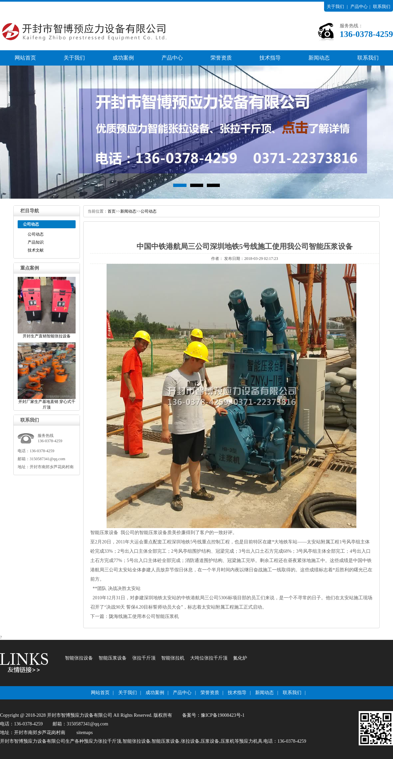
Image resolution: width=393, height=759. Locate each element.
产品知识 (36, 242)
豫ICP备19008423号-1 (222, 715)
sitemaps (85, 732)
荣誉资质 (221, 58)
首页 (112, 211)
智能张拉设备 (79, 658)
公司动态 (36, 234)
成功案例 (123, 58)
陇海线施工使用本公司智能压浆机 (144, 616)
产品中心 (359, 6)
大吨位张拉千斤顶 (208, 658)
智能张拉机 (173, 658)
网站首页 (25, 58)
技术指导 (270, 58)
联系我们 (381, 6)
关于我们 (335, 6)
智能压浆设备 (104, 532)
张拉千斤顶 (144, 658)
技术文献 (36, 250)
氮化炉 (240, 658)
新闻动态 (319, 58)
